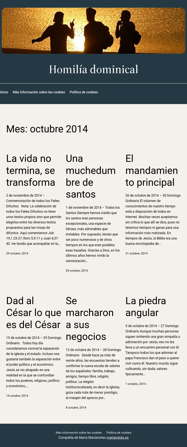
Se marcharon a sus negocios (90, 318)
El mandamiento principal (151, 170)
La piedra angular (145, 306)
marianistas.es (118, 438)
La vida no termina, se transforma (30, 170)
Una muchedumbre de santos (91, 176)
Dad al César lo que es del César (33, 313)
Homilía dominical (93, 69)
